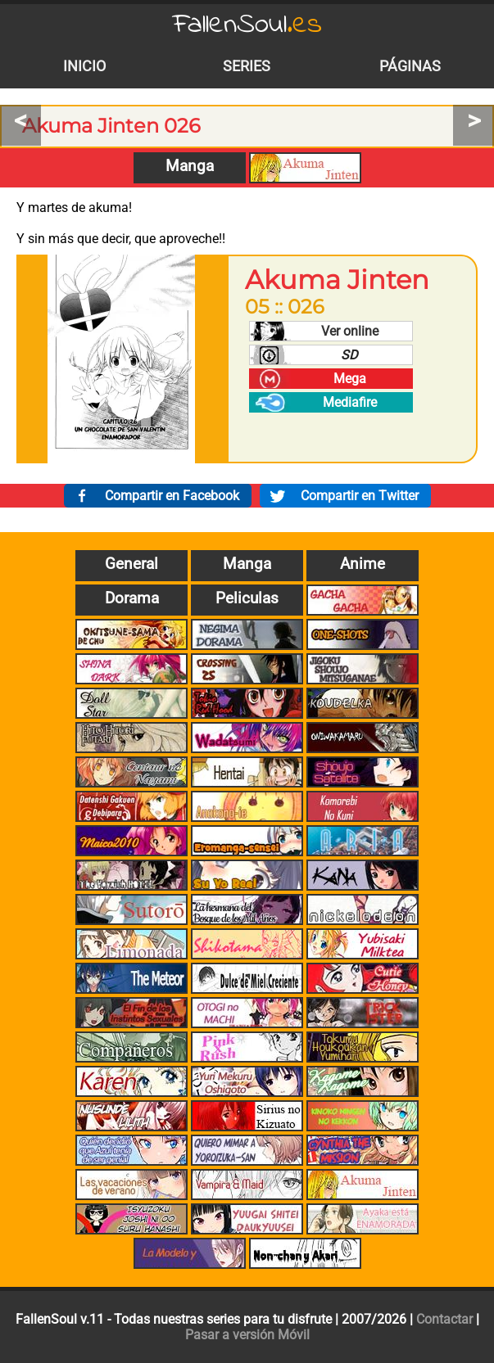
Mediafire (350, 402)
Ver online (349, 331)
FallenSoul (247, 25)
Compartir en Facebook (172, 495)
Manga (189, 165)
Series (246, 66)
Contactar (444, 1319)
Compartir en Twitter (360, 495)
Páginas (410, 66)
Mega (349, 378)
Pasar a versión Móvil (247, 1335)
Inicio (84, 66)
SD (349, 355)
